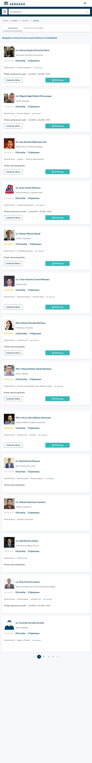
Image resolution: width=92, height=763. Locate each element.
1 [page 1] (39, 657)
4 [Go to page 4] (53, 657)
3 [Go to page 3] (48, 657)
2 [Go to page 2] (44, 657)
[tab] (12, 28)
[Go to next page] (57, 657)
